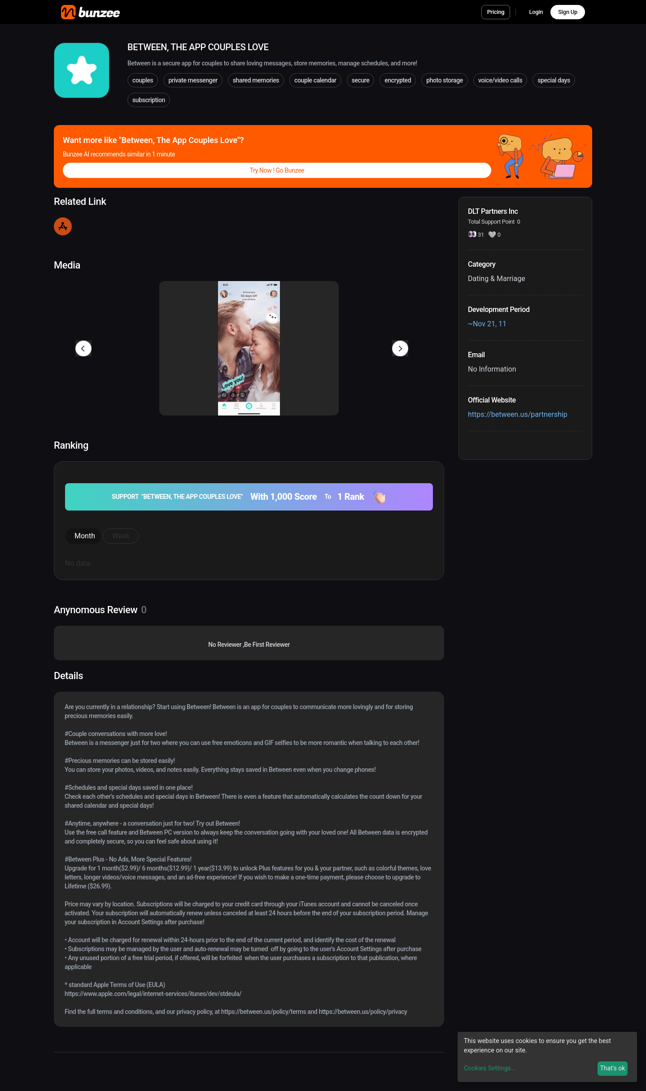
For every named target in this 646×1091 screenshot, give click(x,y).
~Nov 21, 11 (487, 324)
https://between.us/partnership (517, 414)
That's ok (612, 1068)
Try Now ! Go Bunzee (277, 170)
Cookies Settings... (490, 1068)
